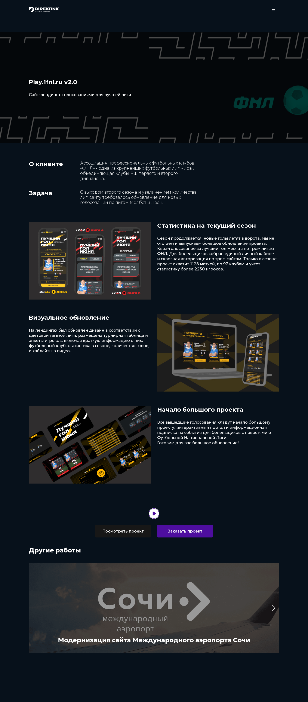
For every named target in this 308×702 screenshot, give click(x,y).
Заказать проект (185, 531)
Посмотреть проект (123, 531)
